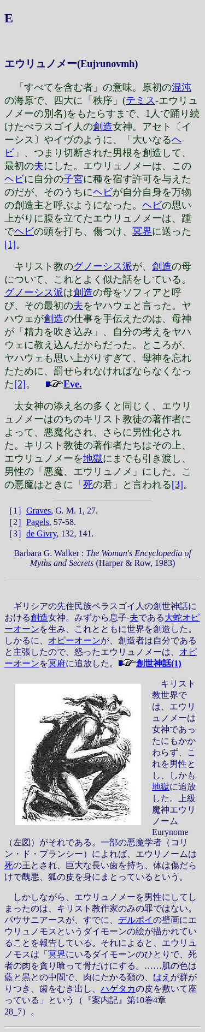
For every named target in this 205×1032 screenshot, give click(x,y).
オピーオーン (74, 640)
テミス (140, 100)
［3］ (15, 533)
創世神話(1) (158, 663)
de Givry (41, 533)
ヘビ (14, 179)
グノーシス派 (102, 266)
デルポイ (135, 919)
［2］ (15, 522)
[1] (10, 244)
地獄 (93, 458)
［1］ (15, 510)
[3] (177, 484)
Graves (38, 510)
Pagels (37, 522)
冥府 (57, 663)
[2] (20, 384)
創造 (103, 126)
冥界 (142, 231)
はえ (162, 977)
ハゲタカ (118, 988)
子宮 (73, 179)
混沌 (181, 87)
